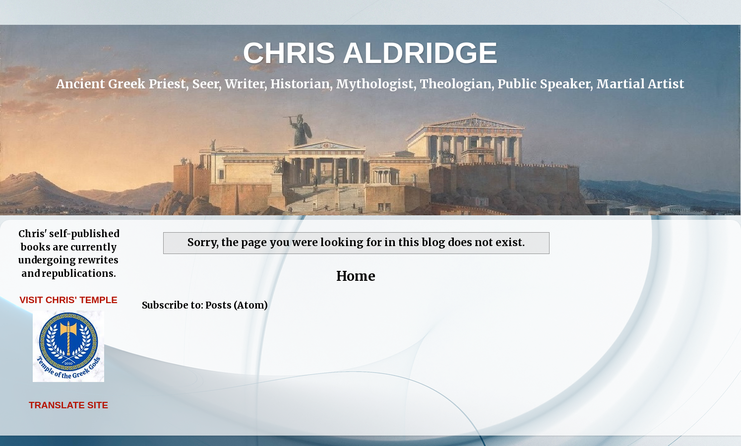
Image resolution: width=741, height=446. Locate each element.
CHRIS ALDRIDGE (370, 52)
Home (355, 276)
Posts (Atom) (236, 305)
